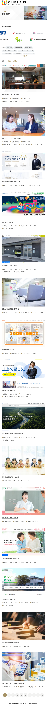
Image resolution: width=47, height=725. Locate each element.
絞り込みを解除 (12, 61)
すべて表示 (23, 56)
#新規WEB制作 (18, 48)
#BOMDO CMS (17, 54)
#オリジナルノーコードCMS (26, 51)
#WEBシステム (28, 48)
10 (42, 695)
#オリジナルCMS (7, 54)
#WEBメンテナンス (29, 54)
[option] (20, 36)
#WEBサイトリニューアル (9, 51)
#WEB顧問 (9, 48)
